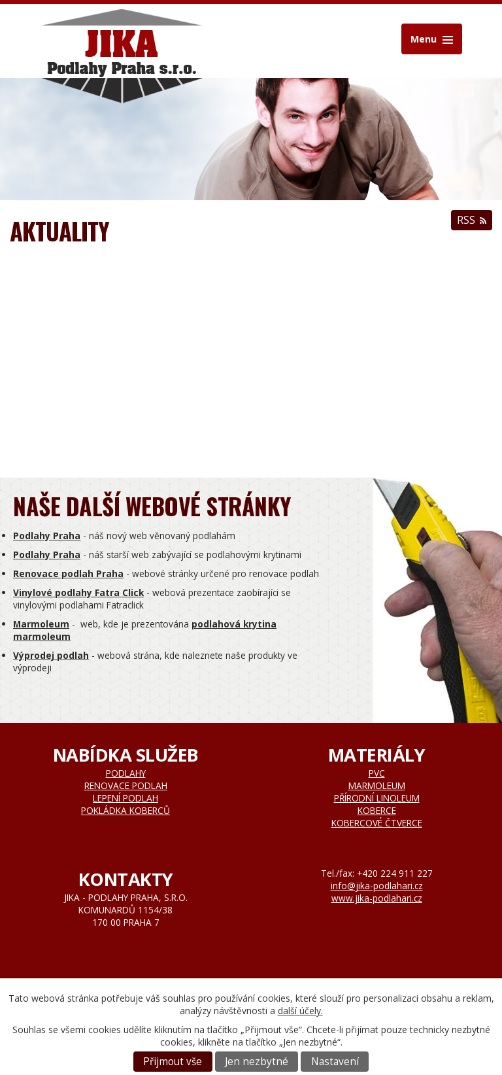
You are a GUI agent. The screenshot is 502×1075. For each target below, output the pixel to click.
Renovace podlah (125, 785)
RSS (471, 220)
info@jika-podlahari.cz (377, 885)
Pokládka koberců (125, 810)
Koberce (377, 810)
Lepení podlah (125, 798)
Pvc (377, 773)
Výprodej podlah (51, 655)
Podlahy (126, 773)
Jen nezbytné (256, 1061)
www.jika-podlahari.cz (376, 898)
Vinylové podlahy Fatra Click (78, 592)
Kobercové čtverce (376, 823)
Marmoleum (41, 624)
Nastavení (335, 1061)
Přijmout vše (172, 1061)
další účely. (300, 1010)
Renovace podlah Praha (68, 573)
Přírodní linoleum (377, 798)
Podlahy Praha (46, 535)
